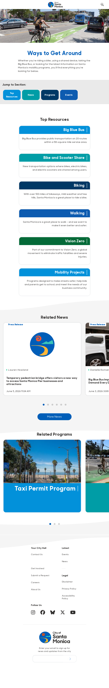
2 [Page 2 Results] (48, 404)
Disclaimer (67, 581)
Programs (50, 94)
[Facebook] (43, 613)
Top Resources (11, 95)
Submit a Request (40, 575)
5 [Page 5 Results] (61, 404)
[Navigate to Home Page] (55, 4)
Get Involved (37, 568)
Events (69, 94)
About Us (35, 589)
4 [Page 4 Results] (56, 404)
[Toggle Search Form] (102, 4)
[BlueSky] (53, 613)
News (31, 94)
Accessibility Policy (68, 597)
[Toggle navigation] (7, 4)
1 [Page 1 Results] (43, 404)
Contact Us (37, 554)
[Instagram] (33, 613)
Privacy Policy (69, 588)
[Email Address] (48, 658)
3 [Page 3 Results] (52, 404)
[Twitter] (63, 613)
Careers (35, 582)
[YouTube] (73, 613)
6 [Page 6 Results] (65, 404)
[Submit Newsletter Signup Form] (70, 658)
